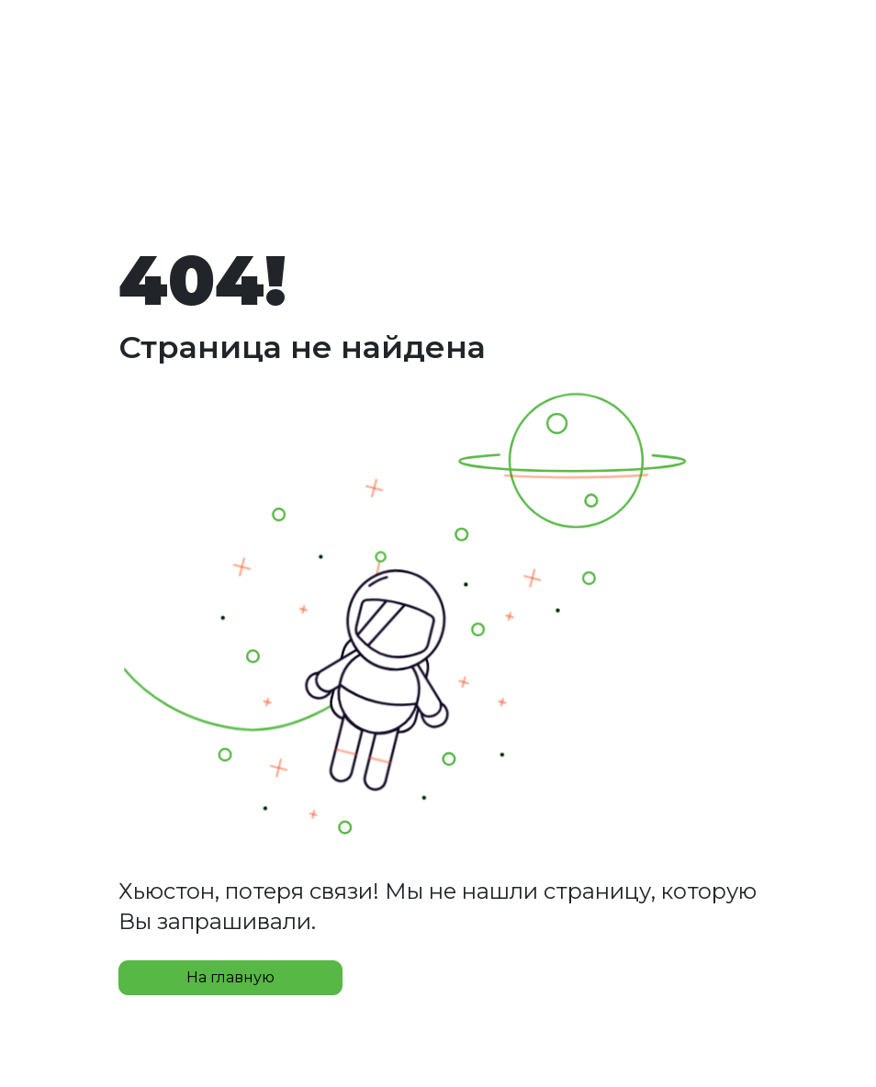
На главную (230, 977)
